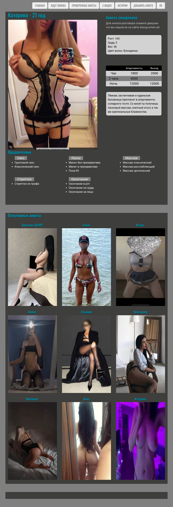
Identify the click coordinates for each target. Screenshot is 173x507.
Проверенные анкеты (84, 6)
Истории (122, 6)
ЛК (160, 6)
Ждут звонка (58, 6)
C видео (107, 6)
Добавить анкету (143, 6)
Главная (40, 6)
